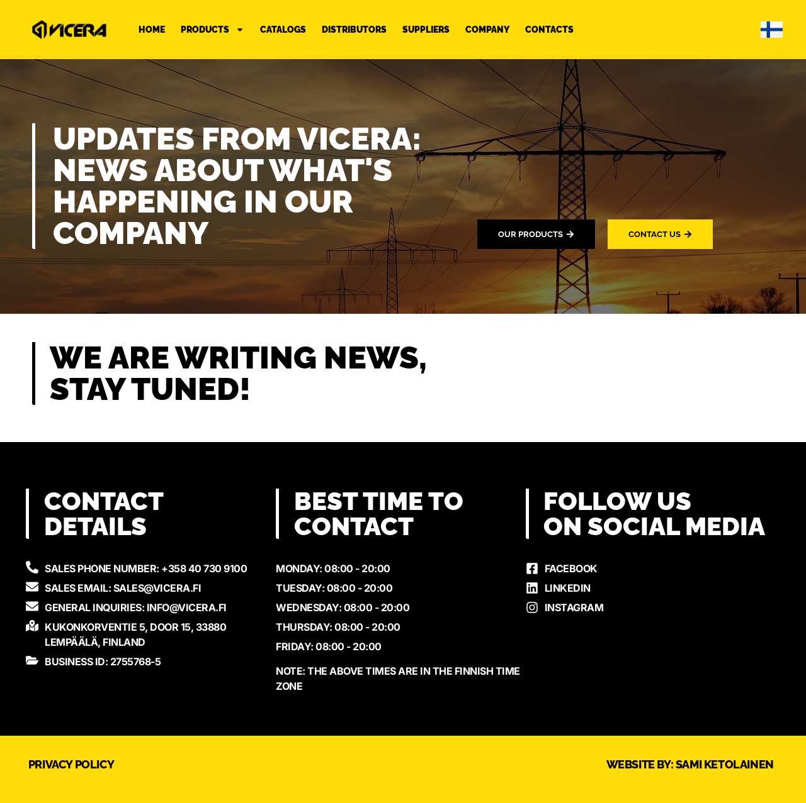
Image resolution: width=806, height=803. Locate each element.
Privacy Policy (71, 764)
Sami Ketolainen (725, 764)
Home (152, 30)
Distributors (354, 30)
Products (212, 29)
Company (487, 30)
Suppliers (426, 30)
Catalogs (283, 30)
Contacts (549, 30)
